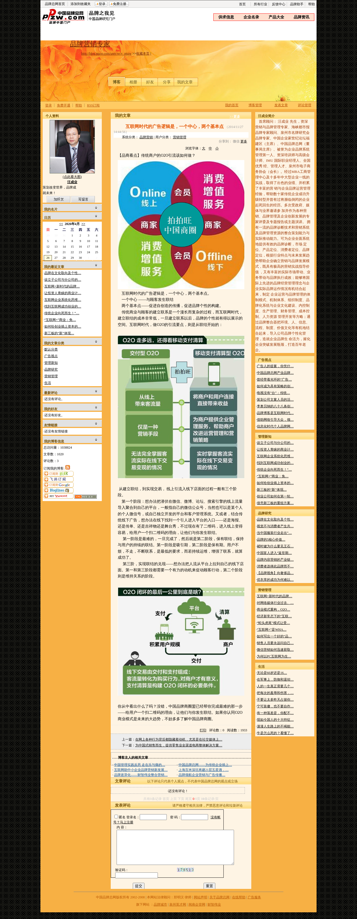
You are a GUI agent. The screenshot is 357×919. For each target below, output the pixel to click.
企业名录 (251, 17)
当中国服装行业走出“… (274, 533)
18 (96, 246)
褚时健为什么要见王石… (275, 546)
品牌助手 (296, 4)
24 (88, 252)
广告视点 (51, 356)
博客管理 (255, 105)
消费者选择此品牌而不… (275, 566)
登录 (102, 4)
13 (55, 246)
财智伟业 (214, 911)
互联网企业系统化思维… (62, 300)
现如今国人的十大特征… (275, 720)
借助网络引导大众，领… (275, 420)
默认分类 (51, 349)
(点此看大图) (72, 178)
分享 (167, 82)
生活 (47, 383)
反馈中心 (278, 4)
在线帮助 (238, 904)
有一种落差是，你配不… (275, 713)
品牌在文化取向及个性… (62, 273)
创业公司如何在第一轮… (275, 496)
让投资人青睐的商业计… (62, 293)
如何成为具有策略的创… (275, 386)
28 (64, 257)
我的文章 (185, 82)
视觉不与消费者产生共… (275, 526)
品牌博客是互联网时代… (275, 413)
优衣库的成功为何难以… (275, 580)
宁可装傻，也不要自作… (275, 706)
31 (64, 235)
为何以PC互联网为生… (274, 656)
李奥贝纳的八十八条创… (275, 406)
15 (72, 246)
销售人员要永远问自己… (275, 643)
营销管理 (51, 376)
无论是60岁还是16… (272, 673)
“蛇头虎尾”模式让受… (273, 623)
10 (88, 241)
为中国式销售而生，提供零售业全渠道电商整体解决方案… (178, 745)
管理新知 (51, 363)
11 (96, 241)
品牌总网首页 (55, 4)
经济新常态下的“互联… (274, 616)
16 (80, 246)
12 (47, 246)
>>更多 (235, 116)
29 (47, 235)
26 (47, 257)
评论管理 (304, 105)
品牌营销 (146, 137)
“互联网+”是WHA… (271, 630)
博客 (116, 82)
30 (55, 235)
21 (64, 252)
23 (80, 252)
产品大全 (276, 17)
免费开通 (63, 105)
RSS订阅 (93, 105)
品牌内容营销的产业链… (275, 560)
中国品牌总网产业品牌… (275, 373)
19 (47, 252)
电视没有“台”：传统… (273, 393)
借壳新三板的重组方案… (275, 503)
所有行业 (260, 4)
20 (55, 252)
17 (88, 246)
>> (83, 224)
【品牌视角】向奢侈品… (275, 573)
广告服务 (254, 904)
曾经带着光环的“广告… (274, 379)
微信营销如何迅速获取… (275, 650)
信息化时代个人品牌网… (275, 426)
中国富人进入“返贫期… (274, 553)
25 (96, 252)
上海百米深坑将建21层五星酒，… (203, 770)
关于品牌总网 (219, 904)
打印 (203, 730)
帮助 (311, 4)
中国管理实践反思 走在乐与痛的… (139, 765)
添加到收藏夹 (81, 4)
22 (72, 252)
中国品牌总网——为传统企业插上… (205, 765)
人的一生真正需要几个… (275, 686)
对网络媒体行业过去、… (275, 603)
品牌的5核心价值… (271, 539)
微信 (236, 141)
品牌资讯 (301, 17)
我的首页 (231, 105)
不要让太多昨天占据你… (275, 700)
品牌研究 (51, 369)
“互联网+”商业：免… (60, 320)
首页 (242, 4)
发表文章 (281, 105)
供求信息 (226, 17)
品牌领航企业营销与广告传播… (201, 775)
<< (61, 224)
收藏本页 (142, 53)
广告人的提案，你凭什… (275, 366)
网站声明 (200, 904)
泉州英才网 (177, 911)
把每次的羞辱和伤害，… (275, 693)
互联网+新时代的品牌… (62, 286)
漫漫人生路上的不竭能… (275, 726)
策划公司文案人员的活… (275, 400)
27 (55, 257)
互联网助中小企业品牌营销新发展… (141, 770)
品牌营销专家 (90, 43)
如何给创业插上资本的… (62, 326)
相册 (133, 82)
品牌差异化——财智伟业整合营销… (141, 775)
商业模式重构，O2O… (273, 609)
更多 (243, 141)
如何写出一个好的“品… (274, 636)
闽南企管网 (197, 911)
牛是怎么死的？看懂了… (275, 733)
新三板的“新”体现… (59, 333)
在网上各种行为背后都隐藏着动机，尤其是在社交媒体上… (178, 739)
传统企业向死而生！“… (61, 313)
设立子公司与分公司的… (62, 280)
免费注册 (119, 4)
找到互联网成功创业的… (62, 306)
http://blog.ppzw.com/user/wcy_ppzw (106, 53)
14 (64, 246)
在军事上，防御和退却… (275, 679)
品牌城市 (160, 911)
